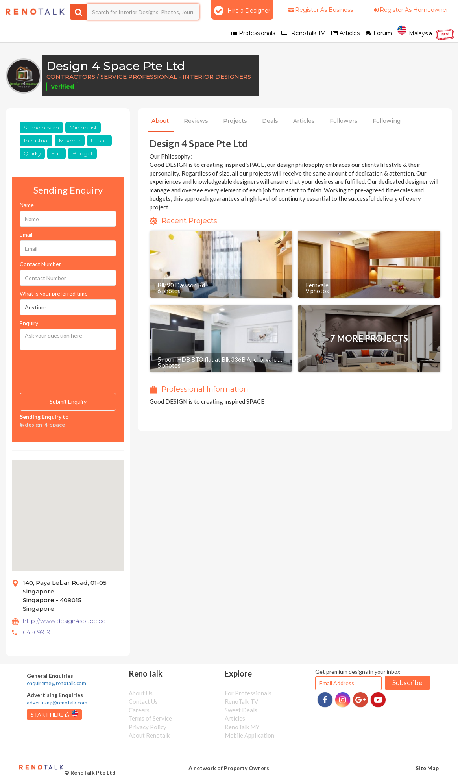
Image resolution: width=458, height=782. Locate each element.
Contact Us (143, 701)
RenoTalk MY (242, 726)
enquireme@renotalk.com (56, 683)
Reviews (196, 120)
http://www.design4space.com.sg (67, 621)
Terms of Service (150, 718)
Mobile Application (249, 735)
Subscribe (407, 682)
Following (387, 120)
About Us (141, 693)
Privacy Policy (147, 726)
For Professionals (248, 693)
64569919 (36, 632)
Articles (304, 120)
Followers (344, 120)
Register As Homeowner (410, 10)
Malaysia (426, 32)
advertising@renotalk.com (57, 702)
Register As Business (320, 10)
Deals (270, 120)
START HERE (54, 714)
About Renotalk (149, 735)
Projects (235, 120)
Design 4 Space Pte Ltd (115, 66)
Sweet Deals (241, 710)
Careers (139, 710)
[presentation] (59, 366)
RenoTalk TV (241, 701)
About (160, 120)
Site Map (427, 768)
